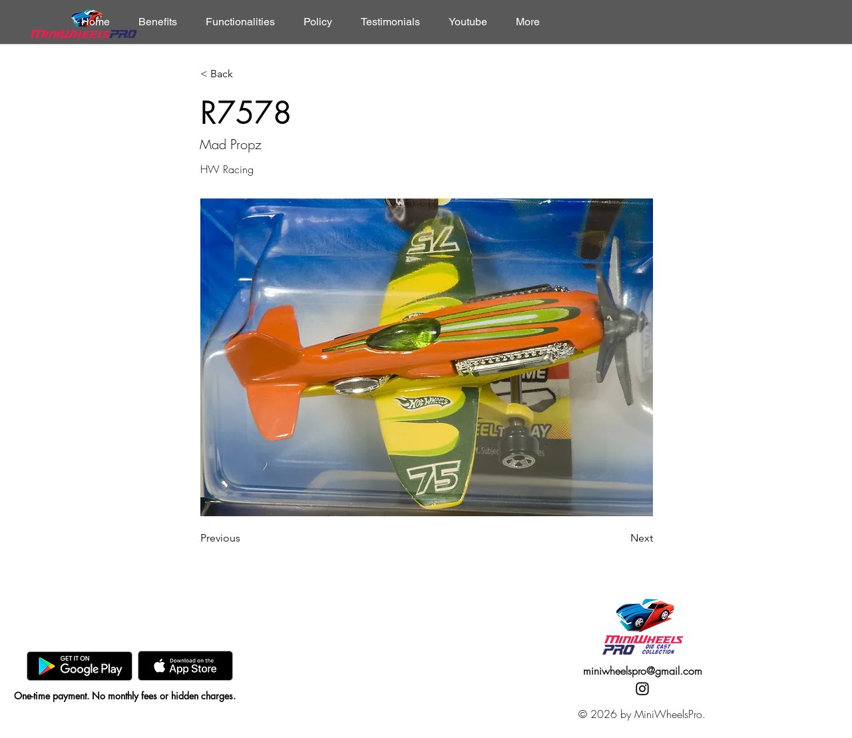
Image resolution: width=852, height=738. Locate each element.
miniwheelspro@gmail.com (642, 670)
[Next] (619, 538)
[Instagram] (642, 688)
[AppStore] (185, 666)
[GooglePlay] (79, 665)
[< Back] (244, 74)
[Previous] (244, 538)
